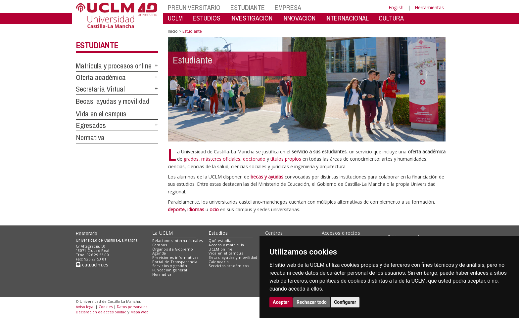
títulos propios (286, 159)
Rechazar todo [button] (312, 302)
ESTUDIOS (206, 18)
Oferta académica (101, 77)
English (396, 7)
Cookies (106, 306)
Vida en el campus (101, 114)
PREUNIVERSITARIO (194, 7)
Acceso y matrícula (226, 244)
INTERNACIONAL (347, 18)
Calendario (219, 261)
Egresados (91, 125)
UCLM (175, 18)
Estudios (218, 233)
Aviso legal (85, 306)
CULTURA (391, 18)
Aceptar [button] (281, 302)
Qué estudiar (221, 240)
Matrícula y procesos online (114, 66)
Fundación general (169, 269)
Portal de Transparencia (175, 261)
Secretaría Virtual (100, 89)
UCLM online (220, 249)
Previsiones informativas (175, 257)
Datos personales (132, 306)
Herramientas (429, 7)
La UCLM (162, 233)
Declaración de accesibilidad (101, 311)
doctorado (254, 159)
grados (191, 159)
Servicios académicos (229, 265)
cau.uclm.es (92, 264)
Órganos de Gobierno (172, 249)
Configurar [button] (345, 302)
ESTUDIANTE (247, 7)
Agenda (159, 253)
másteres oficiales (220, 159)
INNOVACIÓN (298, 18)
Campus (159, 244)
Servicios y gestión (169, 265)
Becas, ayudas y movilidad (112, 101)
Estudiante (97, 45)
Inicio (173, 31)
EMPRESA (288, 7)
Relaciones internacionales (177, 240)
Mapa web (139, 311)
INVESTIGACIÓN (251, 18)
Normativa (90, 137)
